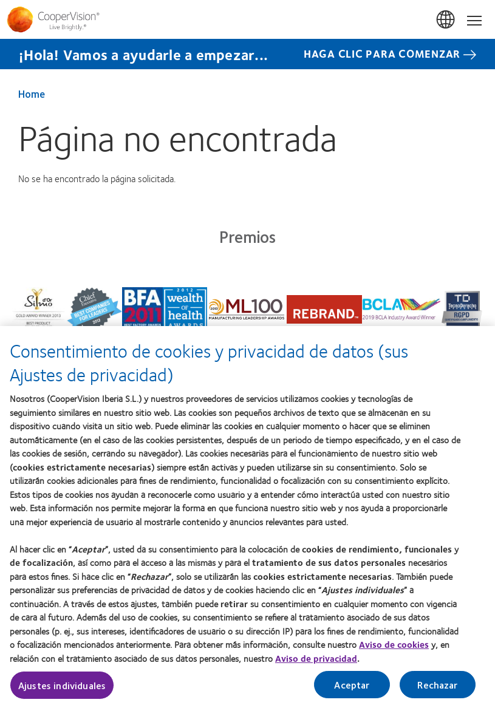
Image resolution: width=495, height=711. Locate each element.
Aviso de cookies (394, 649)
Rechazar (437, 689)
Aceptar (351, 689)
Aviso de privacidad (316, 663)
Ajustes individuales (62, 690)
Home (31, 93)
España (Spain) (446, 20)
